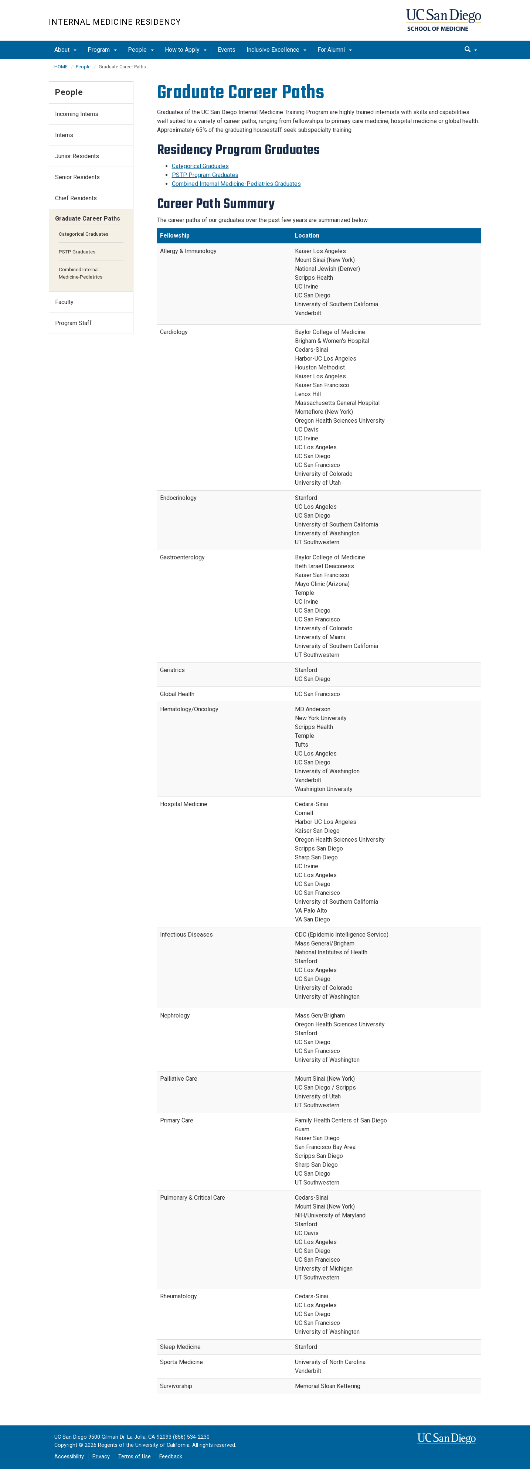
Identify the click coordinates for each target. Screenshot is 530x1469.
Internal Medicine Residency (115, 22)
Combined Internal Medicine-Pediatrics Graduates (236, 183)
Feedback (170, 1456)
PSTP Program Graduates (205, 174)
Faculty (64, 302)
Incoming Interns (76, 113)
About (65, 49)
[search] (471, 50)
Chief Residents (76, 198)
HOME (61, 66)
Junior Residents (77, 156)
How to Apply (186, 49)
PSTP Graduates (77, 252)
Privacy (101, 1456)
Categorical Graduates (200, 166)
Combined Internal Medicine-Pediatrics (80, 273)
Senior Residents (77, 177)
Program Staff (73, 323)
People (141, 49)
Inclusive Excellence (276, 49)
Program (102, 49)
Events (226, 49)
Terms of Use (134, 1456)
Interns (64, 135)
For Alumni (334, 49)
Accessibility (69, 1456)
